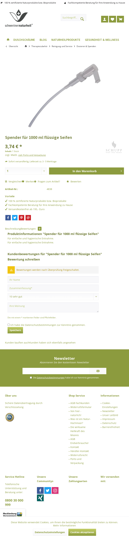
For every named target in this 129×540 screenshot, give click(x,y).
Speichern (15, 330)
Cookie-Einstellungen (110, 405)
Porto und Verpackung (77, 461)
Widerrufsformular (81, 407)
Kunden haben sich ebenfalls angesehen (52, 342)
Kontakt (74, 447)
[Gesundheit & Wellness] (102, 39)
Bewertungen (31, 228)
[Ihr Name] (53, 279)
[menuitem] (120, 19)
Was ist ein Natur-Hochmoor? (80, 421)
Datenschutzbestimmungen (40, 325)
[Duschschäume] (24, 39)
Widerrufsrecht (79, 455)
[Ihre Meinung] (53, 307)
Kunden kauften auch (17, 342)
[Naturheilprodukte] (66, 39)
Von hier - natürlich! (75, 413)
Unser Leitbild (110, 415)
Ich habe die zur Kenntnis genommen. (47, 325)
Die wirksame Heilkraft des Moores (77, 431)
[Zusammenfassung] (53, 288)
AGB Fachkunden (80, 403)
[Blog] (43, 39)
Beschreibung (13, 228)
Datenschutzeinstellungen (50, 532)
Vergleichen (13, 181)
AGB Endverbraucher (79, 441)
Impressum (108, 419)
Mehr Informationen (64, 525)
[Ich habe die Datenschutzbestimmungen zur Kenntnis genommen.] (9, 325)
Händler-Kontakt (79, 451)
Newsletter (108, 411)
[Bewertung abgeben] (53, 296)
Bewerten (74, 181)
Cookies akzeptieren (82, 532)
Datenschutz (109, 423)
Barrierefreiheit (111, 427)
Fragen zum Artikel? (47, 181)
